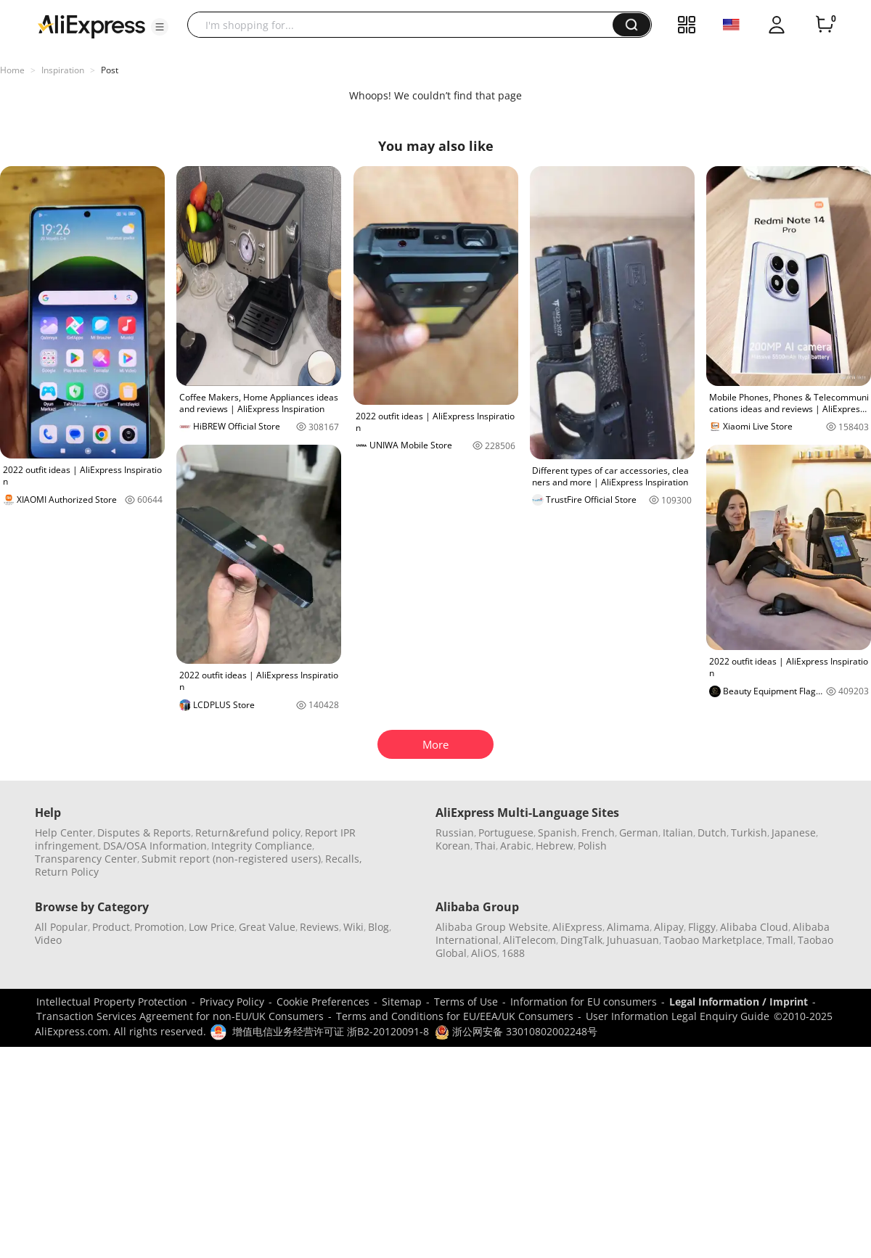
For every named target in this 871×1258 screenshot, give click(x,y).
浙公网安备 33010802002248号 (516, 1031)
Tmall (779, 940)
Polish (592, 845)
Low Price (211, 927)
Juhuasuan (633, 940)
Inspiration (62, 70)
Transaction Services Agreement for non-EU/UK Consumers (180, 1016)
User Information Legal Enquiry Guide (677, 1016)
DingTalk (581, 940)
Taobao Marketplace (712, 940)
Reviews (319, 927)
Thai (485, 845)
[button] (159, 27)
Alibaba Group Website (492, 927)
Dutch (712, 832)
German (638, 832)
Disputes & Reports (144, 832)
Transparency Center (86, 859)
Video (48, 940)
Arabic (515, 845)
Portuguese (505, 832)
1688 (513, 953)
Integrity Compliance (261, 845)
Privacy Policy (232, 1001)
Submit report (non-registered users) (231, 859)
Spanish (557, 832)
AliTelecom (529, 940)
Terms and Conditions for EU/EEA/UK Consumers (454, 1016)
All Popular (61, 927)
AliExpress (577, 927)
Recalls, (343, 859)
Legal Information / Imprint (738, 1001)
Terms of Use (466, 1001)
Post (109, 70)
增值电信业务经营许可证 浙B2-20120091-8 (330, 1031)
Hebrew (554, 845)
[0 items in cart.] (824, 24)
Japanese (794, 832)
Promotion (159, 927)
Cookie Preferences (323, 1001)
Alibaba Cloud (754, 927)
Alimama (628, 927)
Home (12, 70)
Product (111, 927)
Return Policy (67, 872)
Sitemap (402, 1001)
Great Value (267, 927)
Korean (453, 845)
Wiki (353, 927)
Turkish (749, 832)
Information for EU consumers (583, 1001)
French (598, 832)
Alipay (669, 927)
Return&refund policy (247, 832)
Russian (455, 832)
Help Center (64, 832)
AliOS (484, 953)
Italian (678, 832)
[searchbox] (405, 24)
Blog (378, 927)
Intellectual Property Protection (111, 1001)
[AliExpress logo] (91, 25)
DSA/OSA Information (155, 845)
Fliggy (702, 927)
